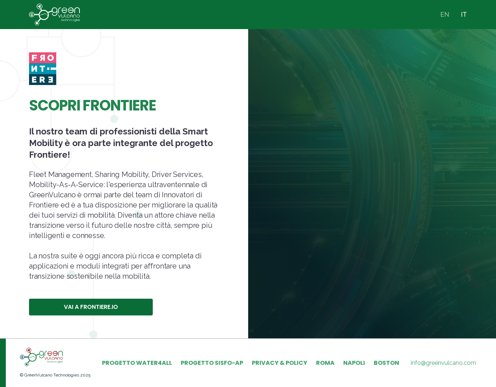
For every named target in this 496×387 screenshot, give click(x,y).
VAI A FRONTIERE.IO (91, 307)
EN (444, 14)
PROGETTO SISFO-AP (212, 363)
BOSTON (386, 363)
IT (464, 14)
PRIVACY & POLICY (279, 363)
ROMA (325, 363)
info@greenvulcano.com (443, 362)
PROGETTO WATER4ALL (137, 363)
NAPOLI (354, 363)
